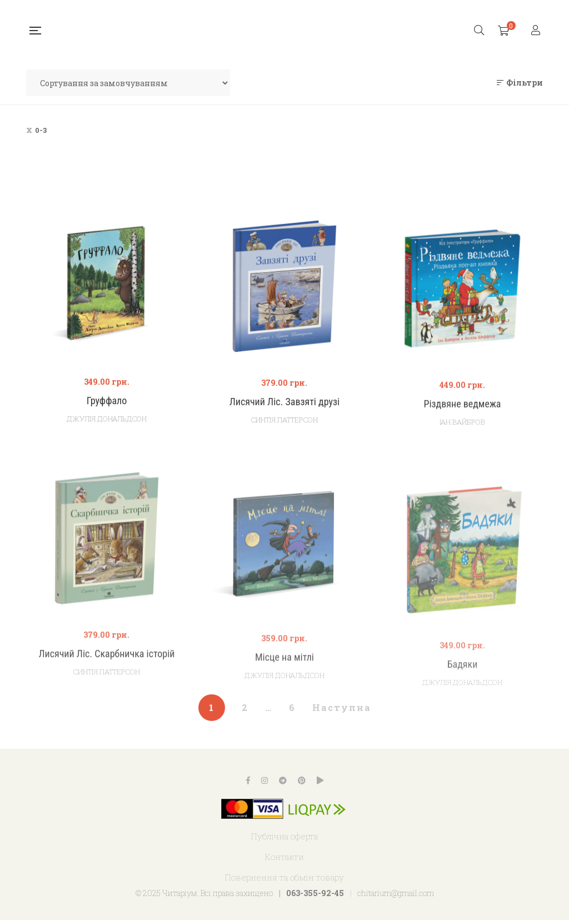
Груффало (107, 405)
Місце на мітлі (284, 680)
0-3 (41, 130)
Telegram (283, 780)
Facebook (248, 780)
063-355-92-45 (315, 893)
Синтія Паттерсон (284, 427)
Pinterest (302, 780)
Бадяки (462, 692)
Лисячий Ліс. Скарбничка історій (106, 672)
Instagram (264, 780)
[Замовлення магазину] (128, 82)
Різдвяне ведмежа (462, 415)
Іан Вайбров (462, 433)
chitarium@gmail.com (395, 893)
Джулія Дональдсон (107, 424)
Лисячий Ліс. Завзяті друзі (284, 409)
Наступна (341, 707)
